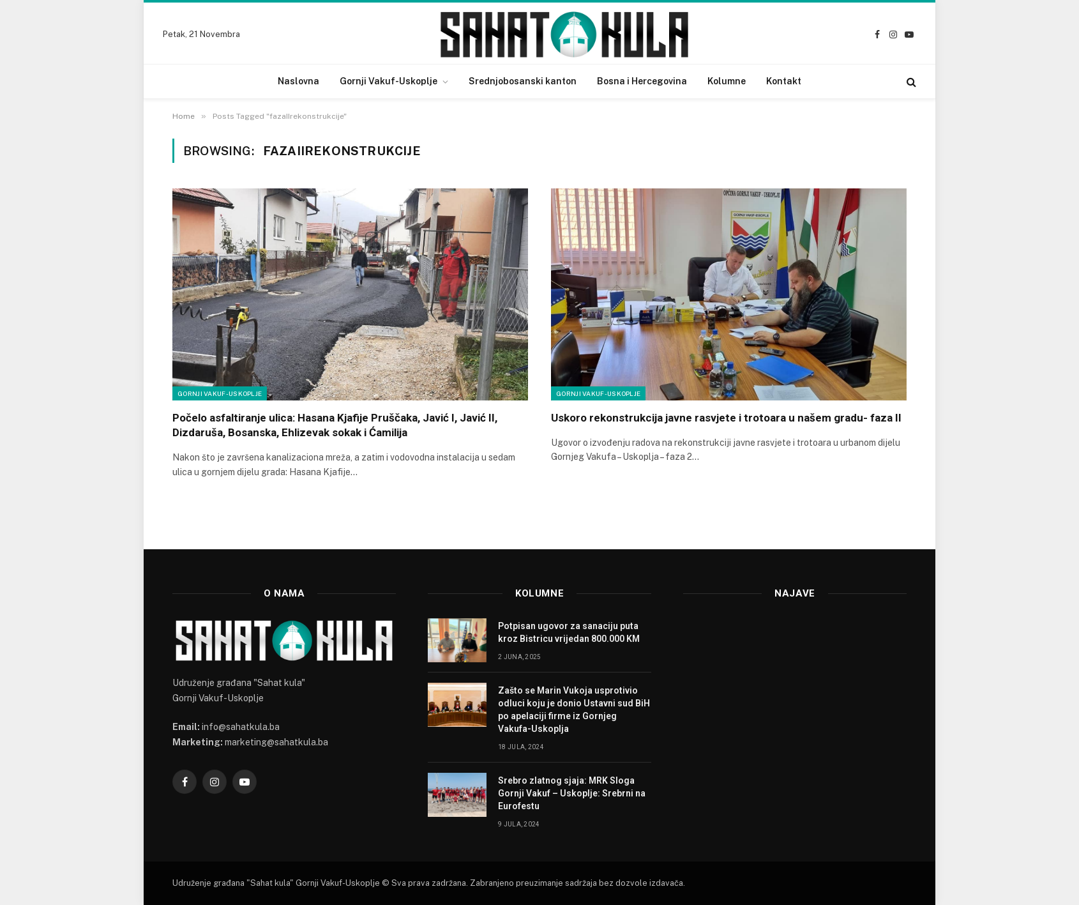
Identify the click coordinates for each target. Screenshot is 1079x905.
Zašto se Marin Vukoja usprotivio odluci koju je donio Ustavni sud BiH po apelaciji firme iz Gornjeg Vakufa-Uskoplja (574, 709)
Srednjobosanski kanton (523, 81)
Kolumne (726, 81)
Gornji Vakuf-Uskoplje (388, 81)
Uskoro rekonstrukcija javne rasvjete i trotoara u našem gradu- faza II (726, 417)
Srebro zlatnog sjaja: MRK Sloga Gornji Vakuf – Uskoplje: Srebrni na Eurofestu (571, 793)
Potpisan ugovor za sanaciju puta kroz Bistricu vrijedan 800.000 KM (569, 632)
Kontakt (783, 81)
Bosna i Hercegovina (642, 81)
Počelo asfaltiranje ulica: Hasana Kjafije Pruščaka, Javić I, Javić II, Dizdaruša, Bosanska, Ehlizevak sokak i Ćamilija (334, 425)
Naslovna (298, 81)
